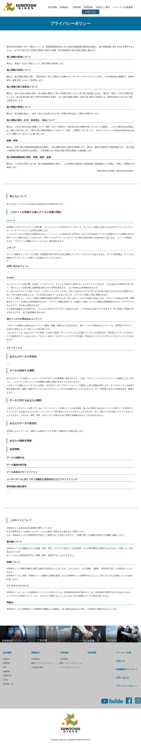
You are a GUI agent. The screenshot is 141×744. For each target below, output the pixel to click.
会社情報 (52, 7)
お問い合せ (90, 12)
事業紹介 (64, 7)
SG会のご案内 (103, 7)
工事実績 (76, 7)
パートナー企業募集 (123, 7)
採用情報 (88, 7)
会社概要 (7, 652)
